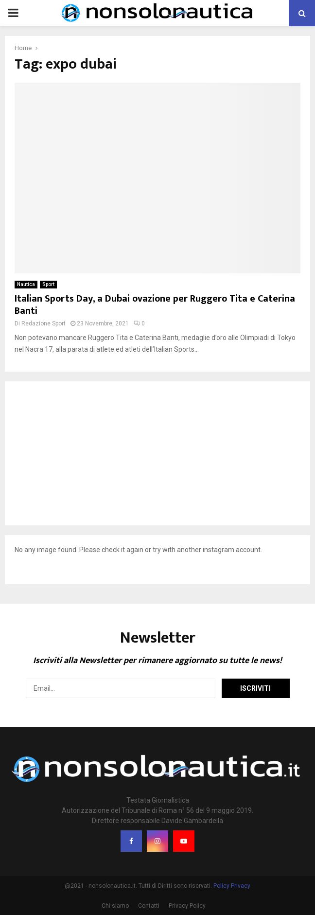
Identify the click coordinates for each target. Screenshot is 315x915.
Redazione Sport (43, 323)
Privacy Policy (187, 905)
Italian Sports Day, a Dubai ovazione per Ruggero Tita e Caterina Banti (155, 304)
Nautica (26, 284)
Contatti (148, 905)
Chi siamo (115, 905)
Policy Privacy (231, 885)
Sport (48, 284)
